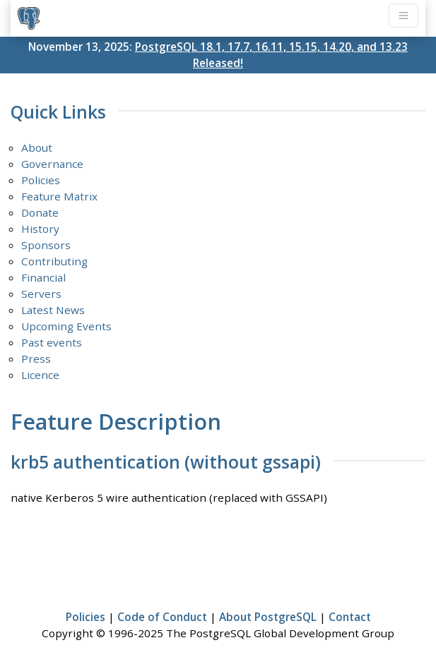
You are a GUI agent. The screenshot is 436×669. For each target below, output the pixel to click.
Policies (40, 180)
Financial (43, 277)
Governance (52, 164)
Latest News (53, 310)
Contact (350, 617)
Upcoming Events (66, 326)
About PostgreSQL (268, 617)
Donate (40, 212)
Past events (51, 342)
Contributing (54, 261)
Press (36, 358)
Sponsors (46, 245)
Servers (41, 294)
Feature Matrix (59, 196)
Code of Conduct (162, 617)
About (36, 147)
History (40, 229)
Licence (40, 375)
